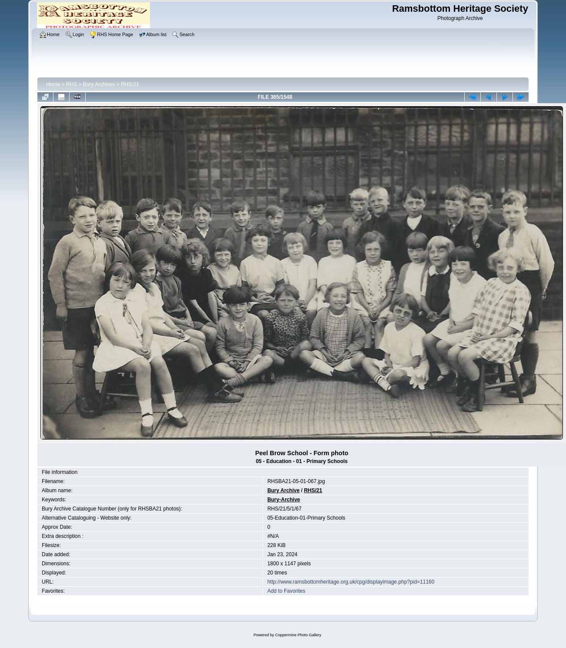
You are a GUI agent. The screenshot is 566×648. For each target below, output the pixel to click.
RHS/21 (130, 84)
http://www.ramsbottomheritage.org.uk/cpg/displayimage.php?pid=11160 (351, 582)
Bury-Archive (283, 500)
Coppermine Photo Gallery (298, 635)
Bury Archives (99, 84)
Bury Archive (283, 490)
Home (53, 84)
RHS (71, 84)
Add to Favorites (286, 591)
